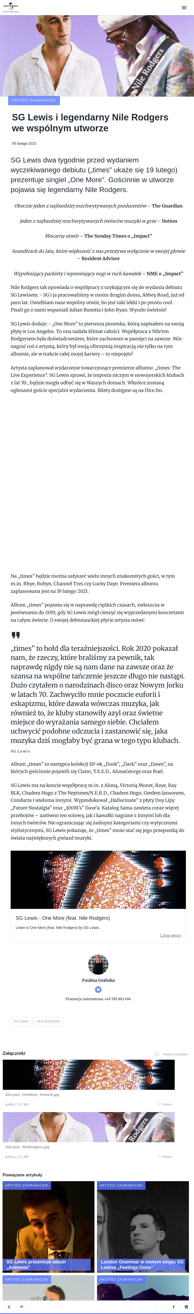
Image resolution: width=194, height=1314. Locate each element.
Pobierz (52, 1072)
